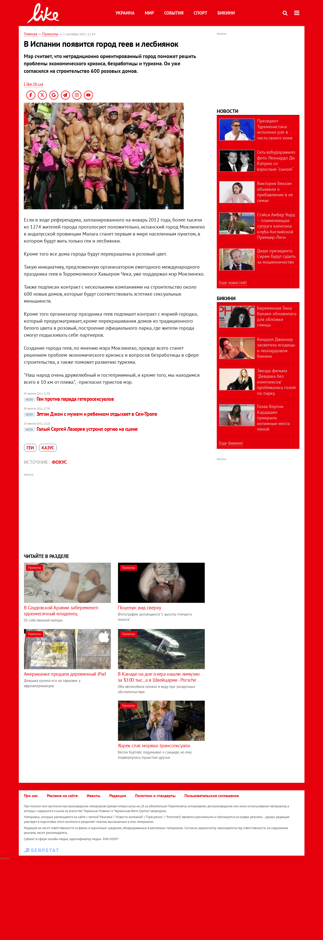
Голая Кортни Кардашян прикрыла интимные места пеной (273, 418)
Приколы (50, 33)
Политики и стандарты (155, 795)
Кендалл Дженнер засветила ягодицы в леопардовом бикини (276, 347)
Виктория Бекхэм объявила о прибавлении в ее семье (275, 191)
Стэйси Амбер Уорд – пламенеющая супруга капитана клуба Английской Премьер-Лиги (276, 226)
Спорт (200, 13)
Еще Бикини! (231, 443)
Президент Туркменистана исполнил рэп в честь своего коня (274, 129)
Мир (149, 13)
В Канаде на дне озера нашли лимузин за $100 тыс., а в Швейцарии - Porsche (159, 677)
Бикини (226, 13)
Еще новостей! (233, 282)
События (173, 13)
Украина (125, 13)
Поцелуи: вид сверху (139, 607)
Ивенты (93, 795)
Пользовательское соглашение (211, 795)
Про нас (31, 795)
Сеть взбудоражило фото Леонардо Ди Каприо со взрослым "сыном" (276, 160)
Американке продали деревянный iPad (65, 674)
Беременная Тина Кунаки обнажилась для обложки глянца (276, 316)
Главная (30, 33)
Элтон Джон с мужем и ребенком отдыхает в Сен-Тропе (90, 414)
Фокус (59, 462)
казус (48, 448)
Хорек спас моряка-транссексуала (154, 745)
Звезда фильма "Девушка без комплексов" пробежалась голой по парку (276, 382)
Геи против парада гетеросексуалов (69, 399)
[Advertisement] (115, 513)
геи (30, 448)
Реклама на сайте (62, 795)
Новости (227, 111)
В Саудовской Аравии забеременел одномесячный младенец (61, 610)
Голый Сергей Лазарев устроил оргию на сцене (81, 429)
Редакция (117, 795)
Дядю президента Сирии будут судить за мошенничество (276, 256)
